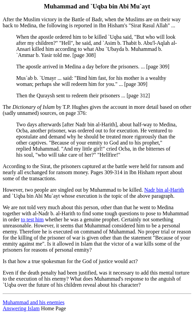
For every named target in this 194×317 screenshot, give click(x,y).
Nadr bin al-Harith (164, 190)
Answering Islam (21, 308)
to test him (32, 219)
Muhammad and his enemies (34, 302)
